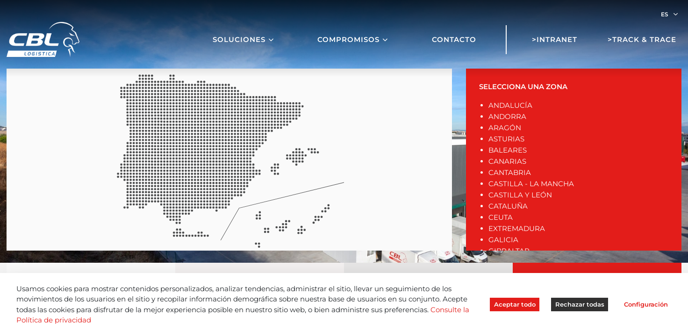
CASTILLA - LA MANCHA (531, 183)
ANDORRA (507, 116)
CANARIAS (507, 161)
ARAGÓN (504, 127)
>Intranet (554, 39)
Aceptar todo (515, 304)
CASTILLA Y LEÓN (520, 194)
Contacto (454, 39)
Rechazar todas (579, 304)
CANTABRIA (509, 172)
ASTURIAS (506, 138)
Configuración (646, 304)
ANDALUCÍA (510, 105)
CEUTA (500, 217)
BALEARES (507, 150)
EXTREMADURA (516, 228)
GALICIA (503, 239)
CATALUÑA (508, 206)
